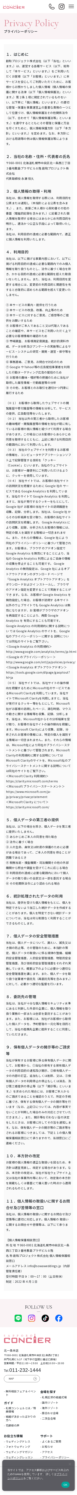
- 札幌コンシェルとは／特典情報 (20, 1410)
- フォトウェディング (17, 1447)
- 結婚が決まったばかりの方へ (20, 1418)
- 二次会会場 (48, 1418)
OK (65, 1484)
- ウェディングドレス (17, 1441)
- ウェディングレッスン (18, 1457)
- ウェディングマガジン (18, 1452)
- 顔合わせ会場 (49, 1413)
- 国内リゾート (49, 1403)
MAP (11, 1378)
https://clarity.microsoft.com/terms (32, 781)
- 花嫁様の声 (12, 1425)
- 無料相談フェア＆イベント (20, 1393)
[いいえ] (70, 1464)
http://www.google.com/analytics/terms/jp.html (41, 651)
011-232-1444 (22, 1370)
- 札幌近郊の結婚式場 (53, 1397)
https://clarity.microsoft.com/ (27, 807)
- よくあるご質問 (50, 1441)
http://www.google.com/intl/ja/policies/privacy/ (41, 662)
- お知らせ (46, 1447)
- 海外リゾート (49, 1408)
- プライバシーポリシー (55, 1457)
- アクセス (46, 1452)
